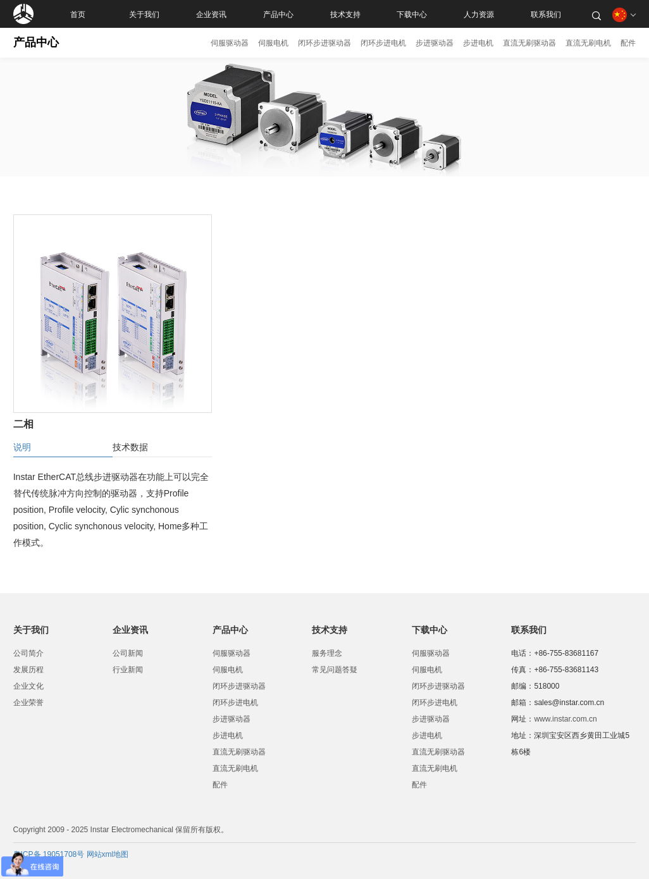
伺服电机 (273, 43)
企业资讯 (211, 14)
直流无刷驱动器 (529, 43)
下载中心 (412, 14)
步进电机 (478, 43)
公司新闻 (128, 653)
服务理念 (327, 653)
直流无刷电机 (588, 43)
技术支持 (345, 14)
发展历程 (28, 669)
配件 (628, 43)
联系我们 (546, 14)
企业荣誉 (28, 702)
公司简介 (28, 653)
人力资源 (479, 14)
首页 (77, 14)
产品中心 (278, 14)
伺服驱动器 (230, 43)
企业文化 (28, 686)
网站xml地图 (108, 854)
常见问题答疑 (334, 669)
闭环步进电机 (383, 43)
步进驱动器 (435, 43)
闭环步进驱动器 (324, 43)
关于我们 (144, 14)
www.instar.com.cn (565, 719)
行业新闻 (128, 669)
